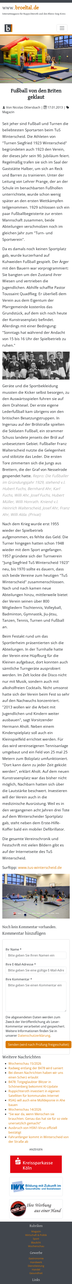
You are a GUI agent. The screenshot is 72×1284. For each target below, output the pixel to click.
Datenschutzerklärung (34, 1035)
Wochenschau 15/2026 (24, 1063)
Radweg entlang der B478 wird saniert (35, 1068)
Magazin (36, 1231)
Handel (36, 1269)
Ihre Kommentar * (19, 979)
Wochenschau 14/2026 (24, 1109)
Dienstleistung (36, 1266)
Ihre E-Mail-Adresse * (21, 964)
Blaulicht (36, 1242)
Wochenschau (36, 1246)
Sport (36, 1238)
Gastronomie (36, 1258)
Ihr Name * (14, 949)
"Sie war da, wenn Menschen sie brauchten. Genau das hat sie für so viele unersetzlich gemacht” (38, 1118)
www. (20, 8)
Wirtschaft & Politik (36, 1235)
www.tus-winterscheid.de (40, 867)
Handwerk (36, 1262)
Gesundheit (36, 1273)
